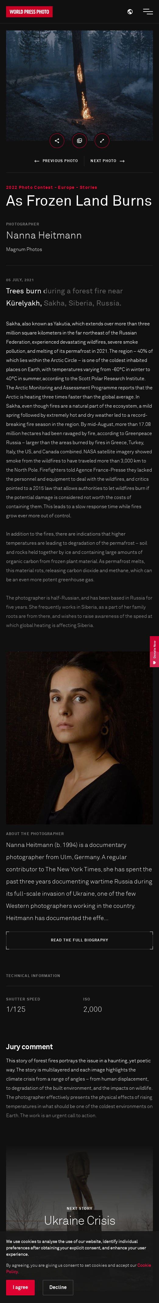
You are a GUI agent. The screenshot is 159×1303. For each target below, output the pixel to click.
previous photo (55, 161)
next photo (108, 161)
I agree (20, 1287)
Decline (58, 1287)
